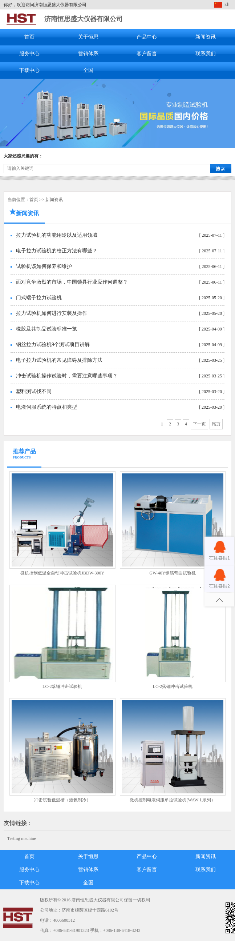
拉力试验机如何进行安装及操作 (51, 313)
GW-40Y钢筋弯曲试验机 (172, 573)
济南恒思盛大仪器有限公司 (83, 19)
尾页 (216, 424)
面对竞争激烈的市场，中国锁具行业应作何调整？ (72, 282)
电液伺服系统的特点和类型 (46, 407)
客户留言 (147, 53)
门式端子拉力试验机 (39, 297)
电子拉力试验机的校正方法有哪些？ (56, 250)
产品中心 (147, 37)
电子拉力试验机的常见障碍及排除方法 (59, 360)
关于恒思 (88, 37)
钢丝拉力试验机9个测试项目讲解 (53, 344)
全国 (88, 70)
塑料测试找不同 (34, 391)
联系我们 (205, 53)
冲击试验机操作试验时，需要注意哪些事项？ (67, 376)
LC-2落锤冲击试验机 (62, 686)
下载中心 (29, 70)
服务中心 (29, 53)
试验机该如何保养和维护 (44, 266)
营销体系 (88, 53)
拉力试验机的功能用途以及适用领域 (56, 235)
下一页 (199, 424)
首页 (29, 37)
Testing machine (21, 838)
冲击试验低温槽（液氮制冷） (62, 799)
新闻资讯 (205, 37)
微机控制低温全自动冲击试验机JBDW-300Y (62, 573)
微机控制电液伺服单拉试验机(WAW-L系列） (172, 799)
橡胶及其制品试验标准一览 (46, 329)
